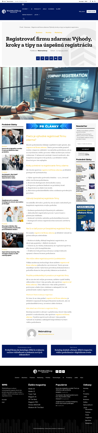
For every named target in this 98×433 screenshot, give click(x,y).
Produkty (4, 172)
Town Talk (32, 394)
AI (2, 198)
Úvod (21, 27)
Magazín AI (32, 397)
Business (27, 27)
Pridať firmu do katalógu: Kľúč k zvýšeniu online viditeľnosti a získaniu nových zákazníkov (24, 352)
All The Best (32, 399)
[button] (23, 19)
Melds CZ (31, 391)
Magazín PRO (33, 402)
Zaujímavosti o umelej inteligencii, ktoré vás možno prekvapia (12, 202)
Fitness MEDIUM (34, 405)
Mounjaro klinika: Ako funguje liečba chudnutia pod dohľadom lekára (11, 227)
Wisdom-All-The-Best (36, 407)
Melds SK (31, 389)
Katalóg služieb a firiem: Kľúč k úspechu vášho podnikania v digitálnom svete (73, 351)
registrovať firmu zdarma (36, 147)
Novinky (48, 32)
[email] (85, 144)
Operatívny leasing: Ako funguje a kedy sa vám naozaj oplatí (11, 253)
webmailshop (42, 51)
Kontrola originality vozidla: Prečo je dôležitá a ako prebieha (12, 150)
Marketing (58, 32)
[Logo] (11, 11)
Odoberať (85, 149)
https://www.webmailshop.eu (46, 334)
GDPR (87, 155)
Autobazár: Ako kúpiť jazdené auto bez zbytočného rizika (9, 176)
